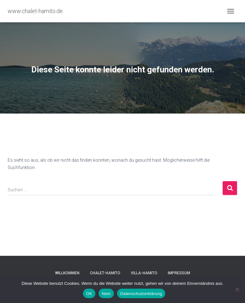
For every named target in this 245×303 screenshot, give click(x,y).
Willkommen (67, 273)
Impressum (179, 273)
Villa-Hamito (144, 273)
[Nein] (237, 289)
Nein (106, 293)
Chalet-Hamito (105, 273)
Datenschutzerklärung (141, 293)
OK (89, 293)
